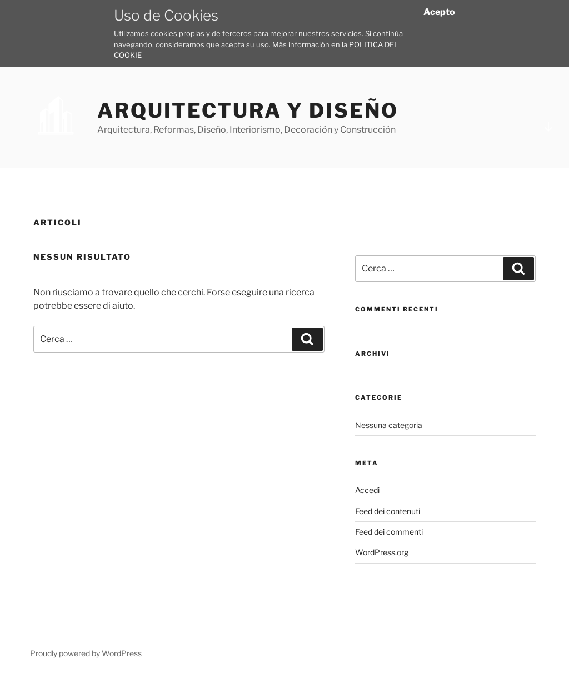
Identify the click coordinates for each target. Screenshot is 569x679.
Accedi (367, 490)
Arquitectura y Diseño (247, 110)
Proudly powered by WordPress (86, 653)
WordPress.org (381, 552)
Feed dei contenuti (387, 511)
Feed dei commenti (389, 531)
